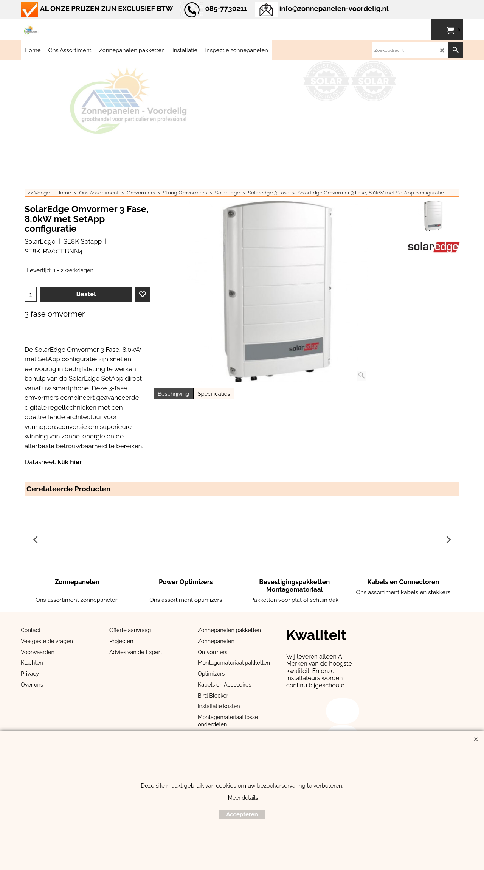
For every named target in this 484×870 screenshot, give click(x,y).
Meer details (243, 798)
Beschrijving (173, 393)
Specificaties (213, 393)
